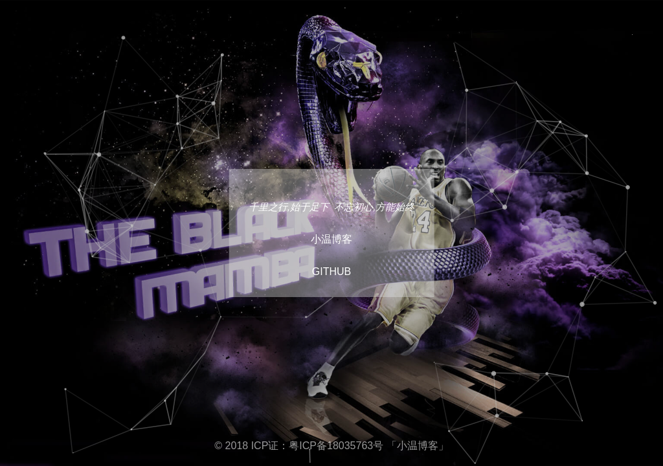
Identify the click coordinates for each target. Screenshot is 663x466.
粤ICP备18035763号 (336, 445)
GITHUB (331, 271)
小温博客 (331, 239)
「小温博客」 (418, 445)
